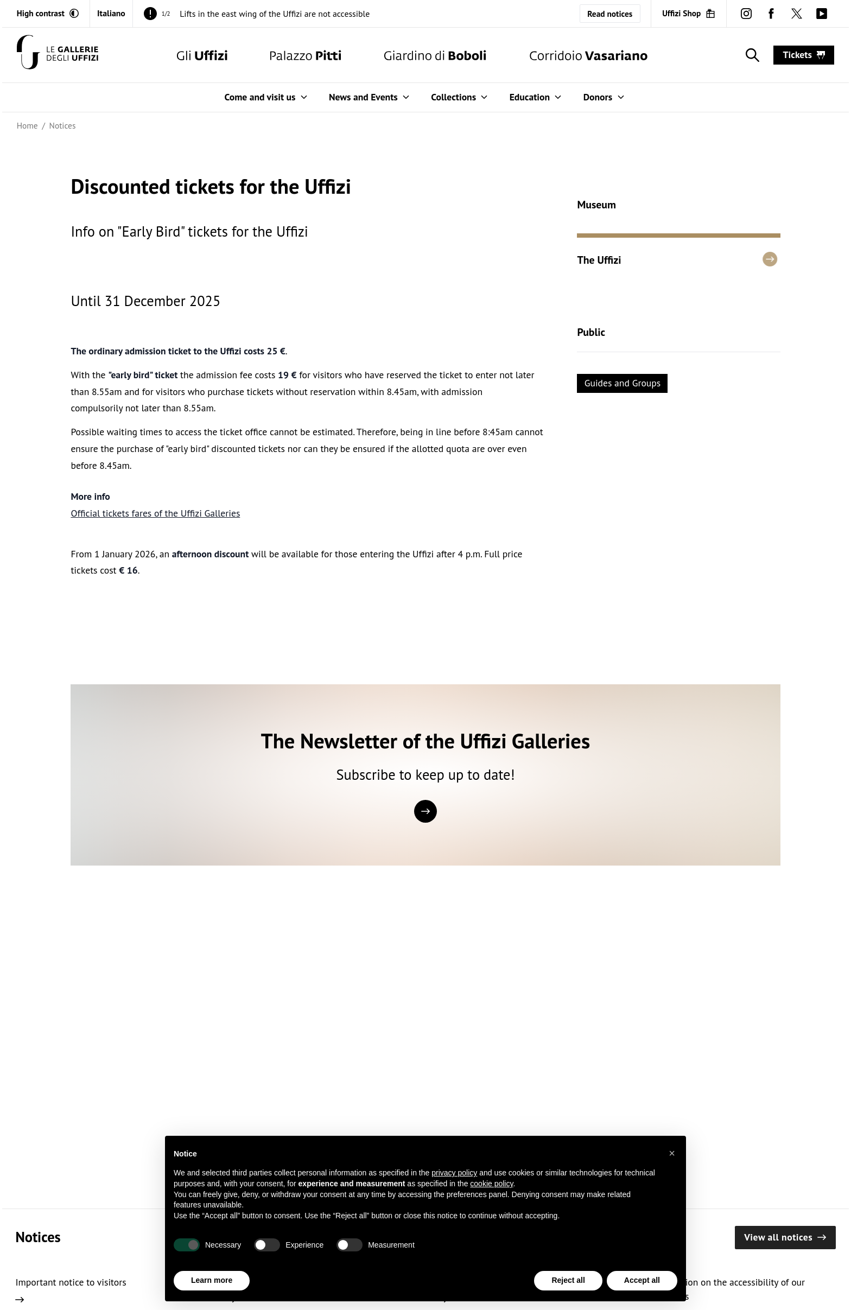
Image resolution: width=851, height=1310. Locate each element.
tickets (804, 54)
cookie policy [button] (491, 1183)
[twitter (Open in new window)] (796, 13)
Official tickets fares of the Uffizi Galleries (155, 513)
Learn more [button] (211, 1280)
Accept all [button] (642, 1280)
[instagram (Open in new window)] (746, 13)
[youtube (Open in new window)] (821, 13)
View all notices (785, 1237)
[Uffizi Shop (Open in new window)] (688, 13)
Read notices (609, 13)
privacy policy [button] (454, 1172)
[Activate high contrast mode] (48, 13)
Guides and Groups (623, 383)
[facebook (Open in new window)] (771, 13)
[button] (672, 1153)
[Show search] (750, 54)
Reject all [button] (568, 1280)
